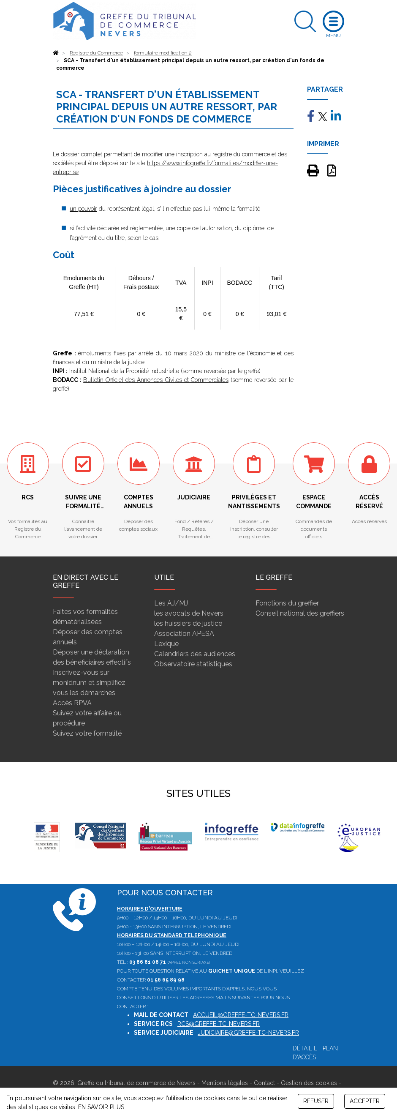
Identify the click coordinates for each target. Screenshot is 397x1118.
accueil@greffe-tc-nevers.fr (240, 1015)
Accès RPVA (72, 703)
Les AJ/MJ (171, 603)
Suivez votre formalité (87, 733)
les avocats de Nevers (188, 613)
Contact (264, 1083)
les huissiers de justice (188, 623)
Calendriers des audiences (194, 654)
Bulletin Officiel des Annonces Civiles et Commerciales (155, 379)
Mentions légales (224, 1083)
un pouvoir (83, 208)
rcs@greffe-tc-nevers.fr (218, 1023)
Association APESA (184, 634)
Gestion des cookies (309, 1083)
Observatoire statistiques (193, 664)
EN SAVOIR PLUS (101, 1107)
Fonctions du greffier (287, 603)
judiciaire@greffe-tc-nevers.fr (248, 1032)
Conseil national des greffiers (300, 613)
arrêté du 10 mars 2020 (171, 353)
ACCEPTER (365, 1101)
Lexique (166, 644)
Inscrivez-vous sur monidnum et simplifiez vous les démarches (89, 682)
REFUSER (316, 1101)
